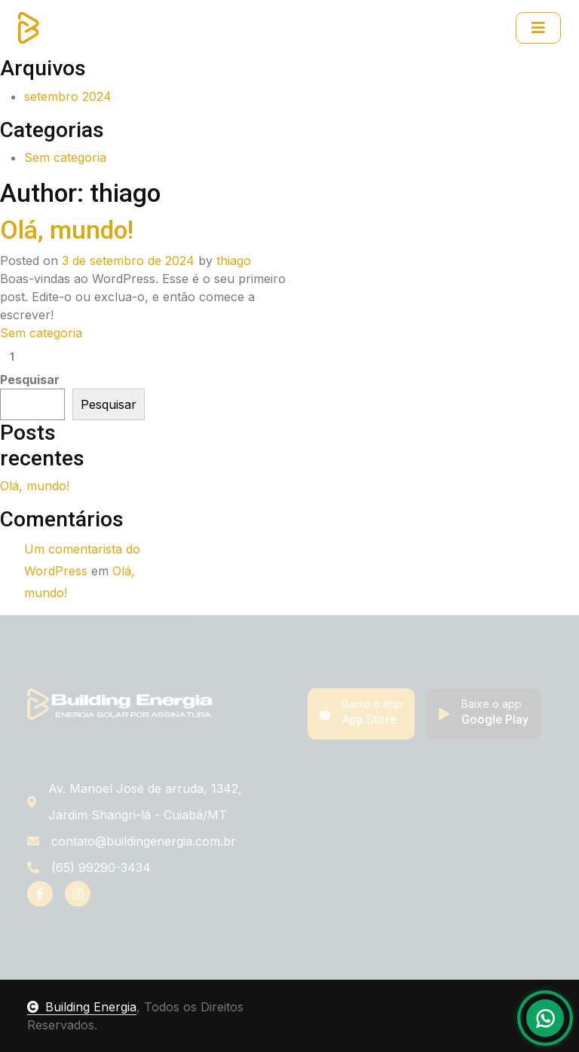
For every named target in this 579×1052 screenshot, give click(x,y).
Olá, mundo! (66, 230)
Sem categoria (65, 157)
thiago (233, 260)
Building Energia (81, 1006)
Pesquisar (30, 379)
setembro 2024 (68, 96)
